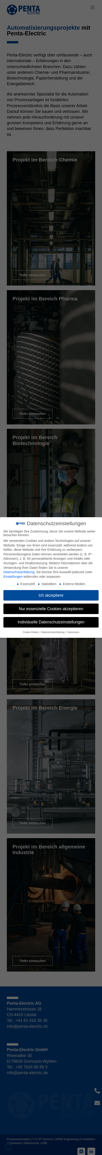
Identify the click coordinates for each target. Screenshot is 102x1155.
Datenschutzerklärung (18, 572)
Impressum (73, 632)
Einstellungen (13, 576)
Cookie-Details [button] (31, 632)
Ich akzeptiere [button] (51, 595)
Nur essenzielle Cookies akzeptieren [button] (51, 609)
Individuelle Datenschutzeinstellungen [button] (51, 622)
